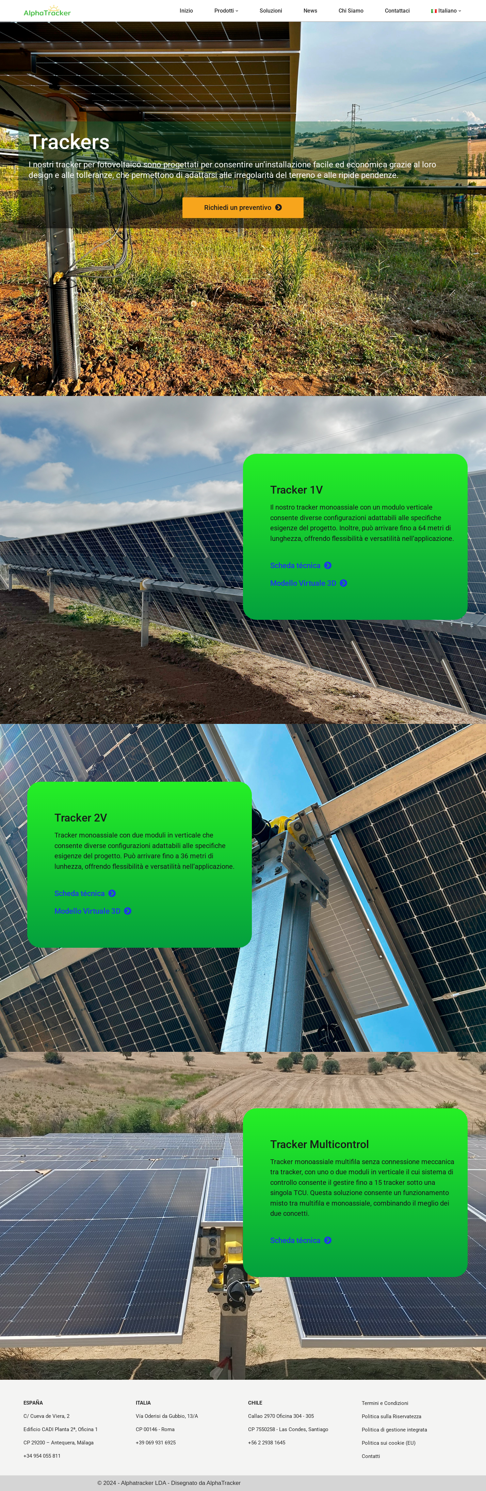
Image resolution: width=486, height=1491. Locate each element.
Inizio (186, 10)
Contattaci (397, 10)
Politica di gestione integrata (394, 1430)
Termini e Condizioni (385, 1403)
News (310, 10)
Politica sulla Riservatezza (391, 1416)
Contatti (371, 1456)
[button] (237, 11)
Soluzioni (271, 10)
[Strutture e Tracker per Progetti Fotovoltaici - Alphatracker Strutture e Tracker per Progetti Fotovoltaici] (47, 10)
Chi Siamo (351, 10)
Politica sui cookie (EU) (389, 1443)
